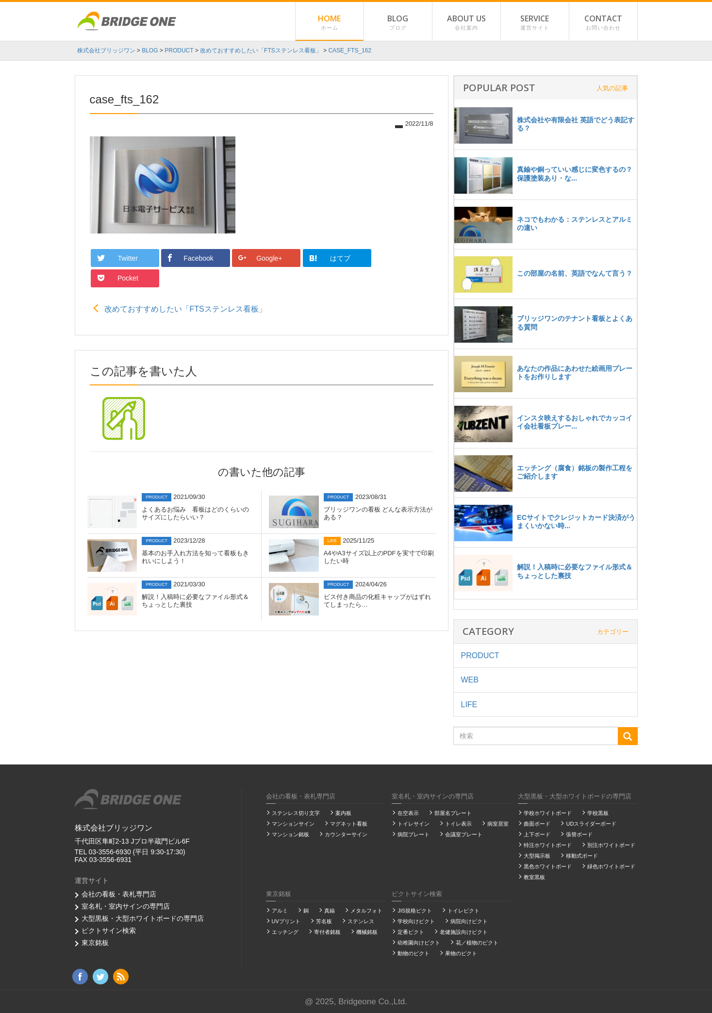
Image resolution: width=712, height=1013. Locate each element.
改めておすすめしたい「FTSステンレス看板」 (185, 288)
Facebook (188, 258)
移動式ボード (582, 856)
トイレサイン (413, 824)
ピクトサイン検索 (109, 930)
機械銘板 (367, 932)
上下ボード (537, 834)
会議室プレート (463, 834)
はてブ (324, 258)
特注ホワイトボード (548, 845)
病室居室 (498, 824)
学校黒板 (598, 813)
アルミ (280, 910)
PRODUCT (480, 655)
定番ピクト (410, 932)
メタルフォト (366, 910)
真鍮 (329, 910)
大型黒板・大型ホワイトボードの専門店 (143, 918)
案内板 (343, 813)
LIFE (469, 704)
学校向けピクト (416, 921)
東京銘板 (95, 943)
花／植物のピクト (477, 943)
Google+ (256, 258)
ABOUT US (466, 23)
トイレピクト (463, 910)
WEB (470, 680)
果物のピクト (461, 953)
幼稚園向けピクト (418, 943)
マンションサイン (293, 824)
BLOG (398, 23)
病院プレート (413, 834)
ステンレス (361, 921)
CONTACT (603, 23)
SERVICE (535, 23)
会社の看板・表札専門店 (119, 894)
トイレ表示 (458, 824)
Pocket (393, 258)
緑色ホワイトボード (611, 866)
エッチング (285, 932)
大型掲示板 (537, 856)
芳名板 (324, 921)
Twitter (118, 258)
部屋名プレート (453, 813)
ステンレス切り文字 (296, 813)
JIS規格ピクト (414, 910)
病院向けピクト (469, 921)
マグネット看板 (348, 824)
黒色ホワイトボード (548, 866)
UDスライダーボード (591, 824)
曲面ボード (537, 824)
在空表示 (408, 813)
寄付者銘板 (327, 932)
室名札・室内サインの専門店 (126, 906)
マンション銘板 (290, 834)
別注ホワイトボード (611, 845)
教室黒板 (534, 877)
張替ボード (579, 834)
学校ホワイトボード (548, 813)
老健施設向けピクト (464, 932)
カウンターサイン (346, 834)
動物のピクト (413, 953)
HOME (330, 23)
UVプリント (286, 921)
